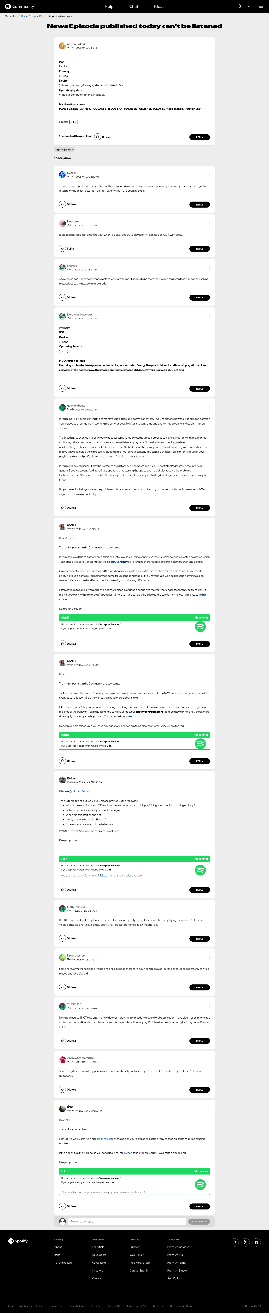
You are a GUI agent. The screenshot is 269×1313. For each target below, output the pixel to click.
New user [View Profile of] (73, 221)
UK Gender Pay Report (181, 1306)
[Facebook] (257, 1242)
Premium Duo (175, 1255)
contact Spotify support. (110, 475)
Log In (250, 6)
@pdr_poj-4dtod (79, 791)
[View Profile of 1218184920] (74, 1004)
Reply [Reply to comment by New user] (199, 248)
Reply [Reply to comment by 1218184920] (199, 1041)
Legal (11, 1306)
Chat (133, 6)
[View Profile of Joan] (73, 778)
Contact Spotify (139, 1270)
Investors (97, 1270)
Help (109, 6)
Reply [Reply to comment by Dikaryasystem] (199, 987)
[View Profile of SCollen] (72, 173)
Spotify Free (174, 1278)
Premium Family (176, 1262)
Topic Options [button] (64, 149)
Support (135, 1247)
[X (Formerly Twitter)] (246, 1242)
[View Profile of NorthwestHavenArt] (79, 314)
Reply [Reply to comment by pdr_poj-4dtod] (199, 137)
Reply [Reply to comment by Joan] (199, 890)
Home (24, 16)
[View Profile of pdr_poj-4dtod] (76, 44)
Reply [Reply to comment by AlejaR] (199, 644)
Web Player (137, 1255)
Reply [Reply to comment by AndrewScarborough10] (199, 1090)
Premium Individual (178, 1247)
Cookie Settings (76, 1306)
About (58, 1247)
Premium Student (177, 1270)
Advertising (99, 1262)
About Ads (96, 1306)
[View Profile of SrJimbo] (72, 266)
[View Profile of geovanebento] (76, 405)
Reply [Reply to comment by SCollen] (199, 204)
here (135, 697)
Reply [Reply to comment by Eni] (199, 1206)
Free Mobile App (140, 1262)
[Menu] (261, 6)
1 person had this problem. (75, 136)
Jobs (57, 1255)
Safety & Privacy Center (31, 1306)
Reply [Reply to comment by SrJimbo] (199, 297)
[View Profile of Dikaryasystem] (76, 955)
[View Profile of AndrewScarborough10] (81, 1058)
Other (42, 16)
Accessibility (114, 1306)
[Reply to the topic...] (127, 1221)
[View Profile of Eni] (72, 1107)
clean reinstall (105, 1139)
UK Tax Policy (158, 1306)
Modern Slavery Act (136, 1306)
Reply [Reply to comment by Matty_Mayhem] (199, 938)
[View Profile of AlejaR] (74, 525)
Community (19, 6)
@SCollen (70, 538)
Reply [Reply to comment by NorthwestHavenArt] (199, 388)
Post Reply (199, 1221)
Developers (99, 1255)
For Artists (98, 1247)
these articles (156, 707)
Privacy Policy (55, 1306)
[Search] (240, 6)
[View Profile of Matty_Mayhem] (76, 907)
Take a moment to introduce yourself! (122, 875)
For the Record (63, 1262)
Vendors (97, 1278)
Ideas (159, 6)
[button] (209, 45)
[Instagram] (235, 1242)
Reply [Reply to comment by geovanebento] (199, 508)
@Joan (128, 1153)
